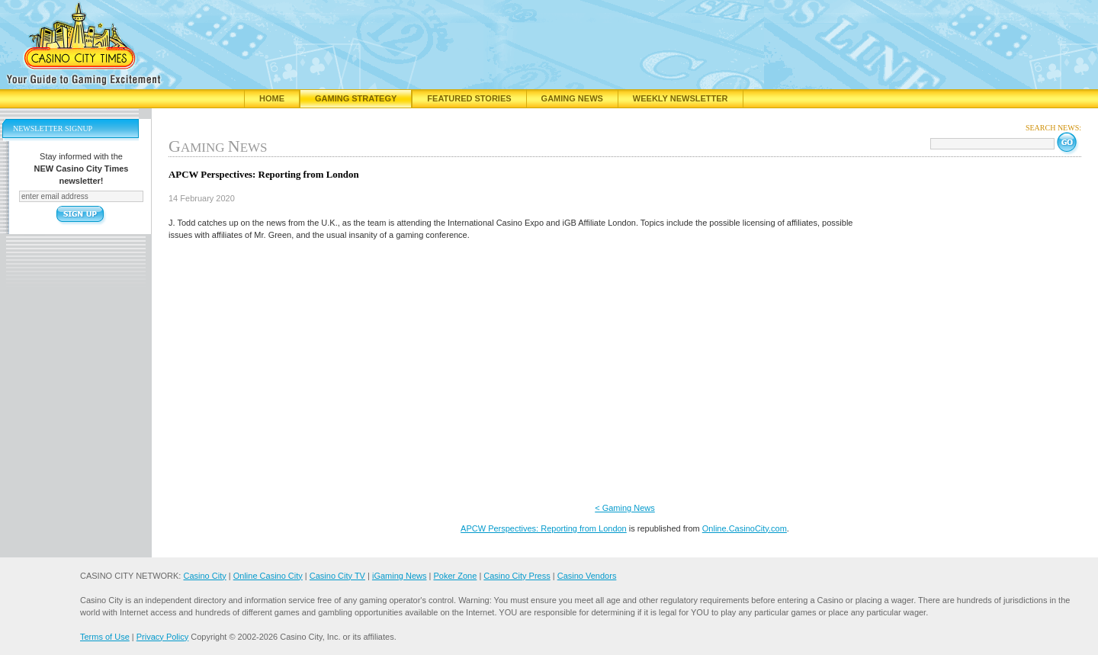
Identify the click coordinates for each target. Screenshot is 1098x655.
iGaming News (399, 575)
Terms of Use (105, 636)
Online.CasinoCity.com (744, 528)
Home (271, 98)
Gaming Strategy (355, 98)
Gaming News (572, 98)
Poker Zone (455, 575)
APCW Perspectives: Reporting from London (544, 528)
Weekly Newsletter (680, 98)
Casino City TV (337, 575)
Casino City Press (516, 575)
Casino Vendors (587, 575)
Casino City (204, 575)
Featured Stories (469, 98)
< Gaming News (625, 507)
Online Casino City (268, 575)
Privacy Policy (162, 636)
